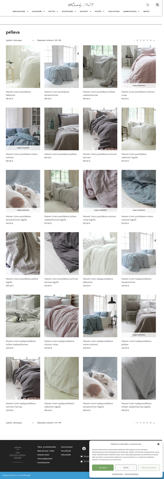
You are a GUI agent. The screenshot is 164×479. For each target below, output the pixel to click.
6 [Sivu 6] (150, 40)
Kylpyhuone (69, 11)
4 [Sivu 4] (143, 40)
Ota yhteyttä (66, 451)
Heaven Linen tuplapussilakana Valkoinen (98, 280)
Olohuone (38, 11)
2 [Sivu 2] (137, 40)
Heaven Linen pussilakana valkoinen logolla (133, 156)
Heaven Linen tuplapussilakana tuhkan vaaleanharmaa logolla (136, 405)
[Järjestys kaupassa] (20, 40)
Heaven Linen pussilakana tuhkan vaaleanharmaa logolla (60, 218)
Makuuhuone (20, 11)
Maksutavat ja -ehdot (45, 451)
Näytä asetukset (149, 467)
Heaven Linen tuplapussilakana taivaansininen (136, 280)
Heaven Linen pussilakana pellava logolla (22, 280)
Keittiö (53, 11)
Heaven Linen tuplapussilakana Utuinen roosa (59, 343)
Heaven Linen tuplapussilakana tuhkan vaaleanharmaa (21, 343)
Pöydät (100, 11)
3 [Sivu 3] (140, 40)
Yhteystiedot (66, 455)
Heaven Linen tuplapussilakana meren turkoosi (98, 343)
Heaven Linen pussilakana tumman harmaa (100, 156)
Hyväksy (103, 467)
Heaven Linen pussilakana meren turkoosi (22, 156)
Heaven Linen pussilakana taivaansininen (56, 93)
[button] (158, 444)
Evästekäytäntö (117, 474)
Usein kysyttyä (67, 447)
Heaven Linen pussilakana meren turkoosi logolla (137, 218)
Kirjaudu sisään (43, 455)
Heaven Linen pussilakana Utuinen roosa (138, 93)
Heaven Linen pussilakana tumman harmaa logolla (61, 280)
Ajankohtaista (131, 11)
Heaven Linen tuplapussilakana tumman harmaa (21, 405)
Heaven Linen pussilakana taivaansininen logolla (18, 218)
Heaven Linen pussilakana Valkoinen (18, 93)
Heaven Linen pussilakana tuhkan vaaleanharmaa (99, 93)
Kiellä (125, 467)
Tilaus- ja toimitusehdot (46, 447)
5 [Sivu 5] (147, 40)
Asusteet (85, 11)
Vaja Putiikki (114, 11)
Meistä (146, 11)
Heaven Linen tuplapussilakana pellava (136, 343)
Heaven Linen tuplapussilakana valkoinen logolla (59, 405)
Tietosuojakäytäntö (131, 474)
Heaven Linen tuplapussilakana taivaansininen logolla (98, 405)
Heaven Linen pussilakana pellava (60, 154)
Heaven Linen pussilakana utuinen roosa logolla (99, 218)
